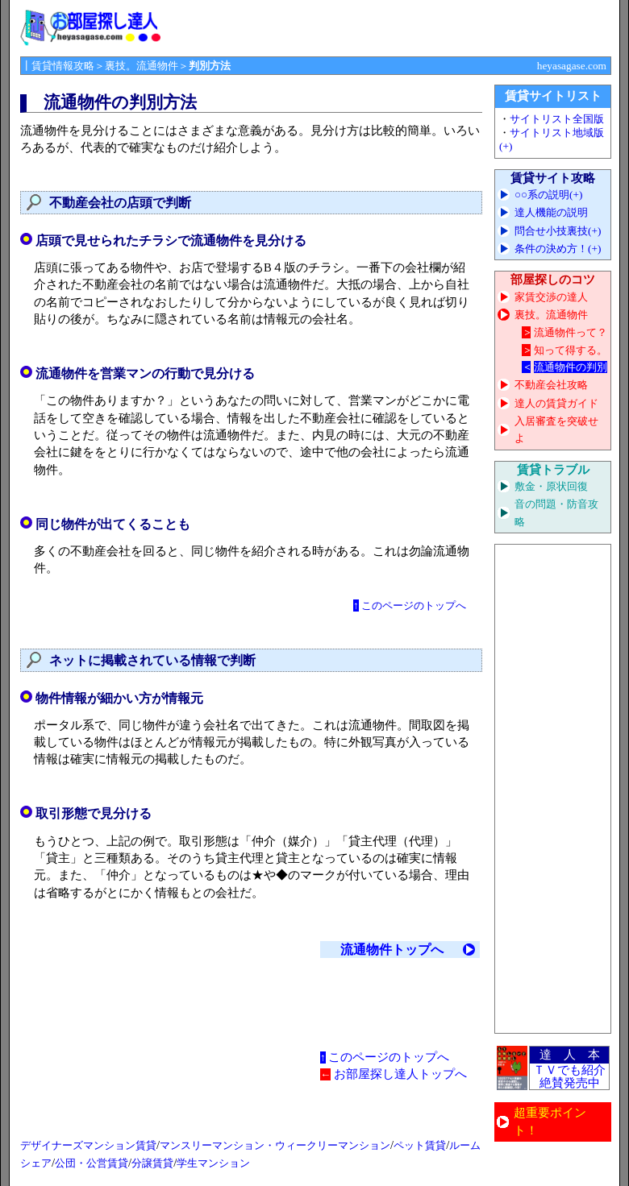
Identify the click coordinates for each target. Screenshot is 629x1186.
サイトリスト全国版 (557, 119)
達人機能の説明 (551, 212)
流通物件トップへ (392, 949)
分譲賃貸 (152, 1163)
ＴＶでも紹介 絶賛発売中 (569, 1076)
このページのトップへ (413, 605)
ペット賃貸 (420, 1145)
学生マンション (213, 1163)
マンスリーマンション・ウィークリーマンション (275, 1145)
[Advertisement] (553, 788)
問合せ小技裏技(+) (557, 231)
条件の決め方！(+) (557, 249)
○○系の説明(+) (548, 195)
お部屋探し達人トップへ (400, 1074)
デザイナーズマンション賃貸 (88, 1145)
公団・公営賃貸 (91, 1163)
